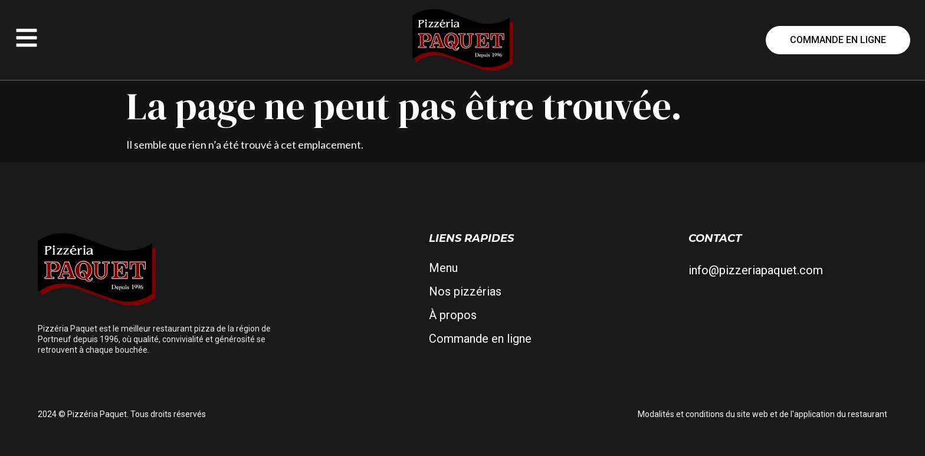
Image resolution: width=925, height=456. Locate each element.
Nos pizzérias (465, 291)
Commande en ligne (480, 339)
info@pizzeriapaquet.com (755, 270)
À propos (453, 315)
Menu (443, 268)
